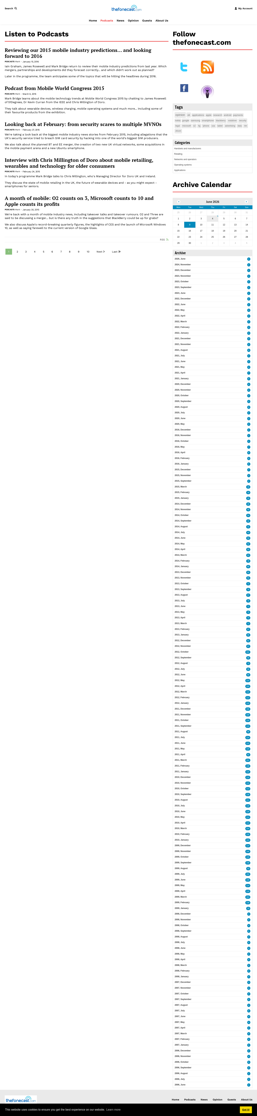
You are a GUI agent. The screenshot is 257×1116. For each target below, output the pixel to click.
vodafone (232, 120)
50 (248, 538)
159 (247, 874)
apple (209, 115)
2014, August (181, 526)
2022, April (180, 316)
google (185, 120)
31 (248, 527)
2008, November (183, 919)
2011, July (180, 737)
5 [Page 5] (43, 251)
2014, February (182, 561)
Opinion (133, 20)
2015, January (182, 498)
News (120, 20)
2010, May (180, 817)
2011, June (180, 743)
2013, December (183, 572)
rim (245, 126)
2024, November (183, 264)
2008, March (181, 965)
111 (247, 800)
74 (248, 618)
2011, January (182, 771)
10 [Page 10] (88, 251)
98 (248, 658)
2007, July (180, 1010)
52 (248, 544)
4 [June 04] (212, 218)
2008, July (180, 942)
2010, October (182, 788)
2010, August (181, 800)
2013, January (182, 634)
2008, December (183, 914)
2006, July (180, 1079)
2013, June (180, 606)
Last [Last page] (114, 251)
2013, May (180, 612)
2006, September (183, 1067)
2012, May (180, 680)
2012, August (181, 663)
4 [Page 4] (35, 251)
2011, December (183, 709)
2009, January (182, 908)
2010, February (182, 834)
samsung (195, 120)
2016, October (182, 441)
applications (198, 115)
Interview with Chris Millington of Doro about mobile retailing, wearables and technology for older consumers (79, 163)
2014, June (180, 538)
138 (247, 766)
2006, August (181, 1073)
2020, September (183, 401)
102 (247, 652)
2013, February (182, 629)
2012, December (183, 640)
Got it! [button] (245, 1109)
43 (248, 533)
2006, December (183, 1050)
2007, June (180, 1016)
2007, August (181, 1005)
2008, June (180, 948)
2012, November (183, 646)
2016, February (182, 458)
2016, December (183, 430)
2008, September (183, 931)
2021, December (183, 338)
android (227, 115)
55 (248, 549)
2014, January (182, 566)
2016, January (182, 464)
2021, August (181, 350)
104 (247, 829)
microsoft (186, 126)
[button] (11, 8)
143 (247, 840)
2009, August (181, 868)
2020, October (182, 395)
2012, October (182, 652)
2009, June (180, 880)
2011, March (181, 760)
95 (248, 635)
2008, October (182, 925)
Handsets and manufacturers (187, 148)
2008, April (180, 959)
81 (248, 641)
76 (248, 590)
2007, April (180, 1028)
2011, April (180, 754)
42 (248, 521)
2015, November (183, 475)
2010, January (182, 840)
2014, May (180, 543)
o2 (194, 126)
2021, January (182, 378)
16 (248, 487)
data (240, 126)
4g (199, 126)
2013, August (181, 595)
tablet (220, 126)
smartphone (208, 120)
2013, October (182, 583)
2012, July (180, 669)
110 (247, 692)
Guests (147, 20)
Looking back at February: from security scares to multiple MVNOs (83, 124)
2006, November (183, 1056)
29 (248, 908)
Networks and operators (185, 159)
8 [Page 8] (70, 251)
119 (247, 726)
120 (247, 743)
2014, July (180, 532)
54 (248, 515)
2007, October (182, 993)
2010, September (183, 794)
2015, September (183, 481)
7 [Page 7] (61, 251)
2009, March (181, 897)
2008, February (182, 971)
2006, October (182, 1062)
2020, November (183, 390)
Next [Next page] (99, 251)
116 (247, 772)
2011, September (183, 726)
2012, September (183, 657)
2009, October (182, 857)
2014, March (181, 555)
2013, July (180, 600)
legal (177, 126)
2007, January (182, 1045)
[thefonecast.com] (126, 8)
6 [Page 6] (52, 251)
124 (247, 738)
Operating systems (183, 165)
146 (247, 851)
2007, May (180, 1022)
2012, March (181, 691)
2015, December (183, 469)
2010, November (183, 783)
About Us (162, 20)
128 (247, 812)
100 (247, 686)
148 (247, 863)
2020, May (180, 424)
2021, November (183, 344)
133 (247, 681)
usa (213, 126)
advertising (230, 126)
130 (247, 720)
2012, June (180, 674)
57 (248, 595)
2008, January (182, 976)
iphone (206, 126)
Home (93, 20)
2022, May (180, 310)
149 (247, 857)
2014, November (183, 509)
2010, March (181, 828)
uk (188, 115)
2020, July (180, 412)
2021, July (180, 355)
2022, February (182, 327)
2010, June (180, 811)
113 (247, 698)
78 (248, 561)
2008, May (180, 954)
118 (247, 777)
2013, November (183, 578)
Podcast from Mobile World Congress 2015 (54, 88)
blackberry (221, 120)
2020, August (181, 407)
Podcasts (106, 20)
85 (248, 567)
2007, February (182, 1039)
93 (248, 869)
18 (248, 493)
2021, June (180, 361)
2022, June (180, 304)
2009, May (180, 885)
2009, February (182, 902)
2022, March (181, 321)
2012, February (182, 697)
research (217, 115)
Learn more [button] (113, 1109)
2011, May (180, 748)
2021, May (180, 367)
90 (248, 732)
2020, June (180, 418)
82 (248, 755)
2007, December (183, 982)
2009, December (183, 845)
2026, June (180, 259)
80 (248, 675)
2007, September (183, 999)
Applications (180, 170)
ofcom (178, 131)
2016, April (180, 452)
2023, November (183, 276)
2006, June (180, 1084)
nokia (178, 120)
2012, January (182, 703)
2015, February (182, 492)
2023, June (180, 293)
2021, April (180, 373)
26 (248, 498)
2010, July (180, 805)
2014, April (180, 549)
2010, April (180, 823)
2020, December (183, 384)
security (242, 120)
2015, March (181, 486)
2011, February (182, 766)
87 (248, 646)
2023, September (183, 287)
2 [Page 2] (17, 251)
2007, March (181, 1033)
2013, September (183, 589)
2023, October (182, 281)
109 (247, 715)
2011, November (183, 714)
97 (248, 629)
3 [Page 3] (26, 251)
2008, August (181, 936)
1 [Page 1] (8, 251)
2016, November (183, 435)
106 (247, 709)
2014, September (183, 521)
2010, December (183, 777)
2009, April (180, 891)
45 (248, 510)
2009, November (183, 851)
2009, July (180, 874)
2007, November (183, 988)
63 (248, 555)
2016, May (180, 447)
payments (238, 115)
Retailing (178, 154)
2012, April (180, 686)
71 (248, 584)
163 (247, 897)
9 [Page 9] (78, 251)
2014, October (182, 515)
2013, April (180, 617)
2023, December (183, 270)
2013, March (181, 623)
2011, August (181, 731)
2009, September (183, 862)
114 (247, 817)
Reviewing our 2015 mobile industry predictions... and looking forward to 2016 (78, 53)
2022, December (183, 298)
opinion (180, 115)
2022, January (182, 333)
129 (247, 703)
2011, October (182, 720)
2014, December (183, 504)
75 (248, 601)
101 (247, 760)
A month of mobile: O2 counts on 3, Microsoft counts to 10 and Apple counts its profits (79, 201)
